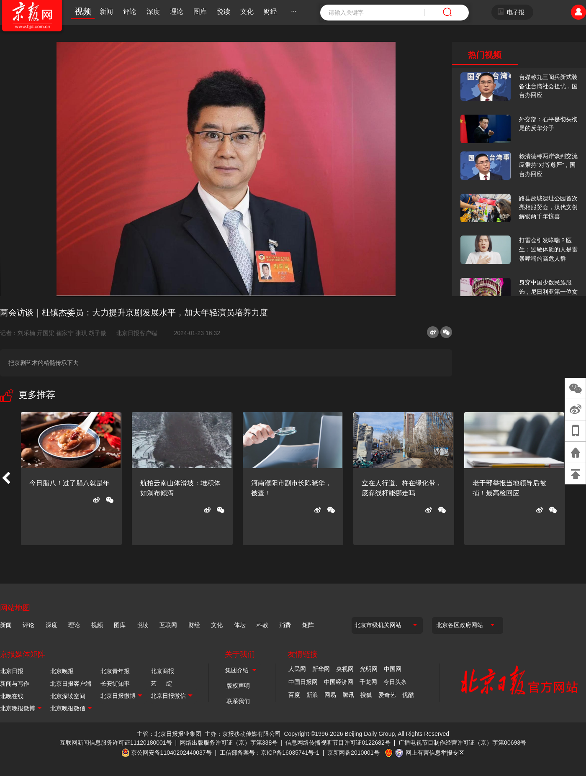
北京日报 (11, 671)
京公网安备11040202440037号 (171, 752)
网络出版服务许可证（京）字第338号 (229, 742)
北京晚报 (62, 671)
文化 (247, 11)
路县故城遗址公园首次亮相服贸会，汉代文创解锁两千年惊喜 (548, 207)
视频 (83, 11)
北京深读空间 (67, 696)
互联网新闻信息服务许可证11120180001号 (116, 742)
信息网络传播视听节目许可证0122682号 (338, 742)
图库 (200, 11)
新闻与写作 (14, 683)
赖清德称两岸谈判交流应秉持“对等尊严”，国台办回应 (548, 165)
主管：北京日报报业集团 (169, 733)
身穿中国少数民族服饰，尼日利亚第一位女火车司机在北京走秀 (548, 291)
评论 (129, 11)
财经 (270, 11)
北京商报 (162, 671)
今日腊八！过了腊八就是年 (69, 483)
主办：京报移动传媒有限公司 (243, 733)
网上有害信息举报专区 (435, 752)
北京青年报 (115, 671)
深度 (153, 11)
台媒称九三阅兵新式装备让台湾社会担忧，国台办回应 (548, 86)
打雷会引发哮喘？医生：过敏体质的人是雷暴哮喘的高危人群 (548, 249)
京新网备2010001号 (353, 752)
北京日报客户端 (136, 333)
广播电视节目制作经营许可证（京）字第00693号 (462, 742)
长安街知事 (115, 683)
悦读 (223, 11)
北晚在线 (11, 696)
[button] (6, 478)
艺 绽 (161, 683)
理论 (176, 11)
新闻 (106, 11)
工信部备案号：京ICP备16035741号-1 (269, 752)
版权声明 (238, 685)
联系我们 (238, 701)
